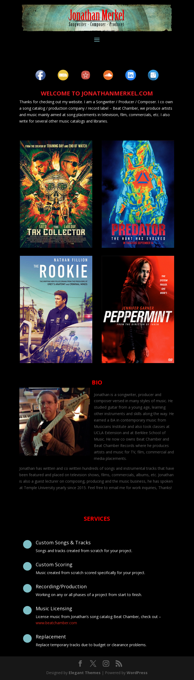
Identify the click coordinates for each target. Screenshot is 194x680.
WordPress (137, 672)
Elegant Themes (85, 672)
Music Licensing (54, 608)
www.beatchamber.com (56, 622)
